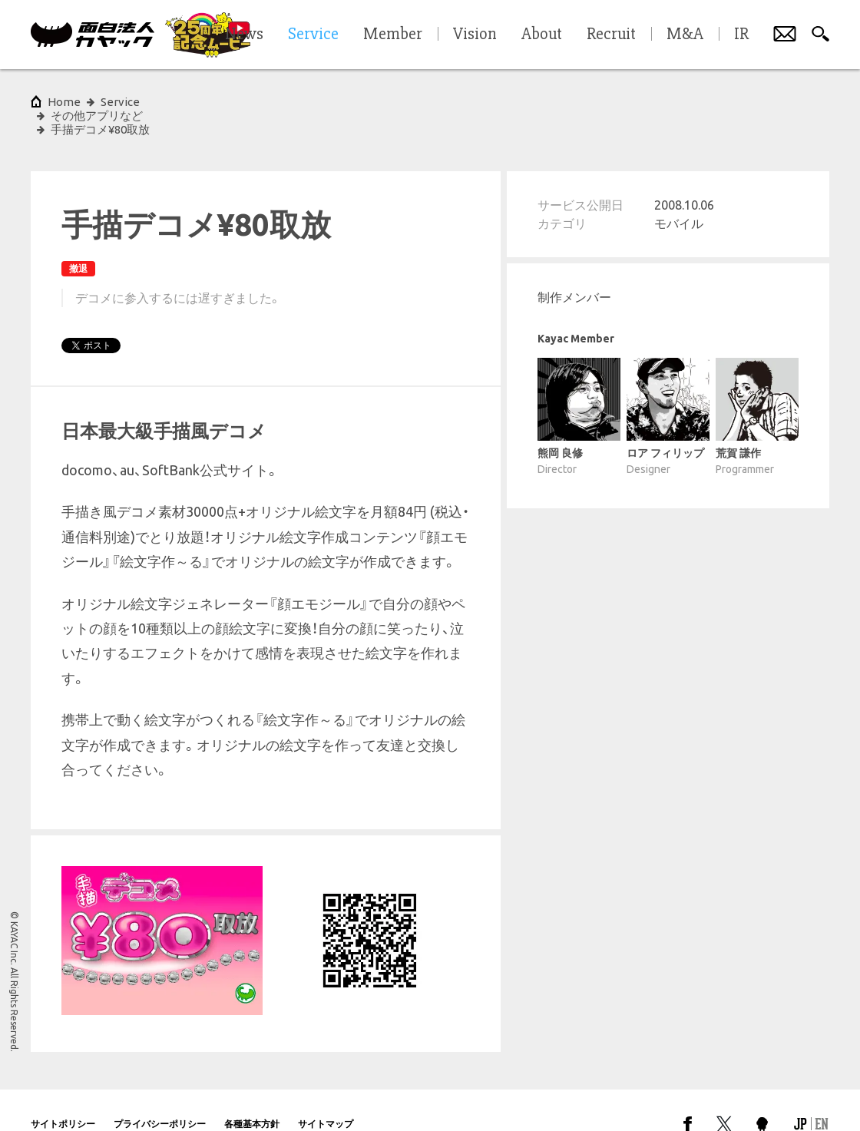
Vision (475, 34)
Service (120, 101)
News (244, 34)
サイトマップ (325, 1096)
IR (741, 34)
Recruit (611, 34)
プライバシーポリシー (160, 1096)
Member (392, 34)
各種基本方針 (252, 1096)
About (541, 34)
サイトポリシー (63, 1096)
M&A (684, 34)
